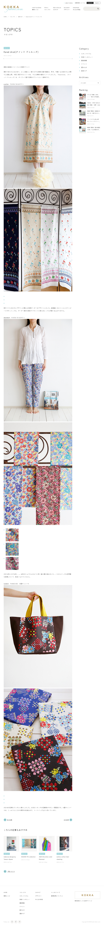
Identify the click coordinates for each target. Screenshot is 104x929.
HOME (5, 16)
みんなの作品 (76, 9)
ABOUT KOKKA (69, 3)
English (97, 3)
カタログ (55, 9)
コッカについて (55, 892)
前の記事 (9, 820)
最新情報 (84, 60)
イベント (84, 64)
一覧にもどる (11, 871)
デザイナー (67, 9)
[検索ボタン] (98, 8)
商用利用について (79, 3)
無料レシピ (7, 896)
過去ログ (84, 71)
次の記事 (66, 820)
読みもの (20, 16)
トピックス (12, 16)
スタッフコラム (86, 54)
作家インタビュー (87, 57)
